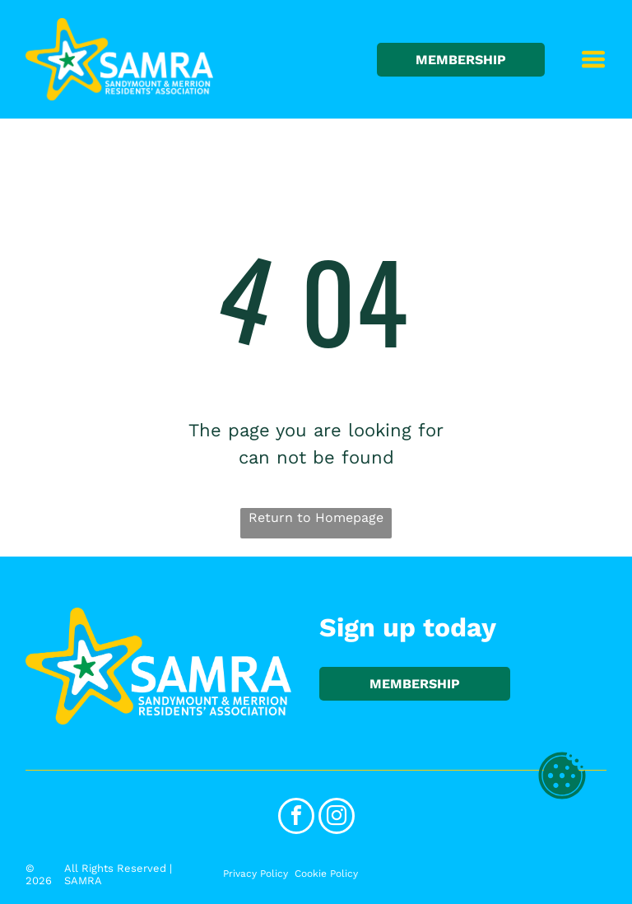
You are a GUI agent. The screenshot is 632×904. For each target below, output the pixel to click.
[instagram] (336, 818)
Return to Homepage (316, 517)
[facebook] (296, 818)
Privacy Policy (255, 873)
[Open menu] (593, 59)
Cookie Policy (326, 873)
